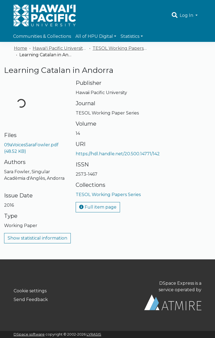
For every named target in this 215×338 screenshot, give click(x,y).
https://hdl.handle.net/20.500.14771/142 (118, 153)
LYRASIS (94, 334)
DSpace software (29, 334)
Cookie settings (30, 290)
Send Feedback (31, 299)
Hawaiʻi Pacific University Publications (60, 48)
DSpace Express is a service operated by (172, 295)
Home (20, 48)
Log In (187, 15)
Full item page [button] (97, 207)
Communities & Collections (42, 36)
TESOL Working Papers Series (120, 48)
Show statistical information (37, 238)
